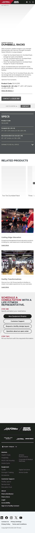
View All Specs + (7, 91)
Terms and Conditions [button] (19, 524)
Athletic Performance (23, 456)
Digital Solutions (24, 470)
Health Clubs (5, 455)
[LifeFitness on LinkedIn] (1, 517)
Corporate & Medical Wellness (26, 460)
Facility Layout (6, 481)
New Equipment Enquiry (17, 316)
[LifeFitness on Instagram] (11, 517)
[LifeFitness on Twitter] (16, 517)
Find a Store (5, 497)
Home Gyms (5, 463)
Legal (3, 500)
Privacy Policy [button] (5, 524)
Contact (25, 106)
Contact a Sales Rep (11, 98)
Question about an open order (17, 331)
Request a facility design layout (17, 326)
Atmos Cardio (23, 472)
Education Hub (6, 487)
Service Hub (5, 484)
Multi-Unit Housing (7, 460)
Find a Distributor (7, 494)
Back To (5, 5)
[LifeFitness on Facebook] (6, 517)
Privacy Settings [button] (16, 521)
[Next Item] (34, 183)
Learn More (5, 245)
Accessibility (5, 503)
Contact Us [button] (5, 521)
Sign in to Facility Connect (10, 506)
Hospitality (4, 458)
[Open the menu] (33, 2)
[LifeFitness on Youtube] (20, 517)
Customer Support (17, 321)
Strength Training (7, 472)
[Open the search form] (30, 2)
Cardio (3, 470)
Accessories (5, 475)
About (3, 491)
